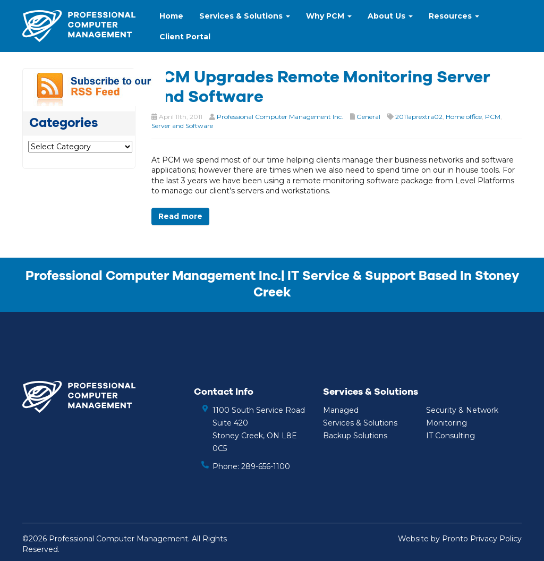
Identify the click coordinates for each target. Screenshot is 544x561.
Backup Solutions (355, 435)
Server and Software (182, 126)
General (368, 117)
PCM (492, 117)
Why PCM (329, 16)
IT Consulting (450, 435)
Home (171, 16)
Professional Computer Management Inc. (280, 117)
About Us (390, 16)
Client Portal (184, 36)
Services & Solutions (244, 16)
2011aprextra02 (419, 117)
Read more (180, 216)
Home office (464, 117)
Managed (341, 410)
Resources (454, 16)
